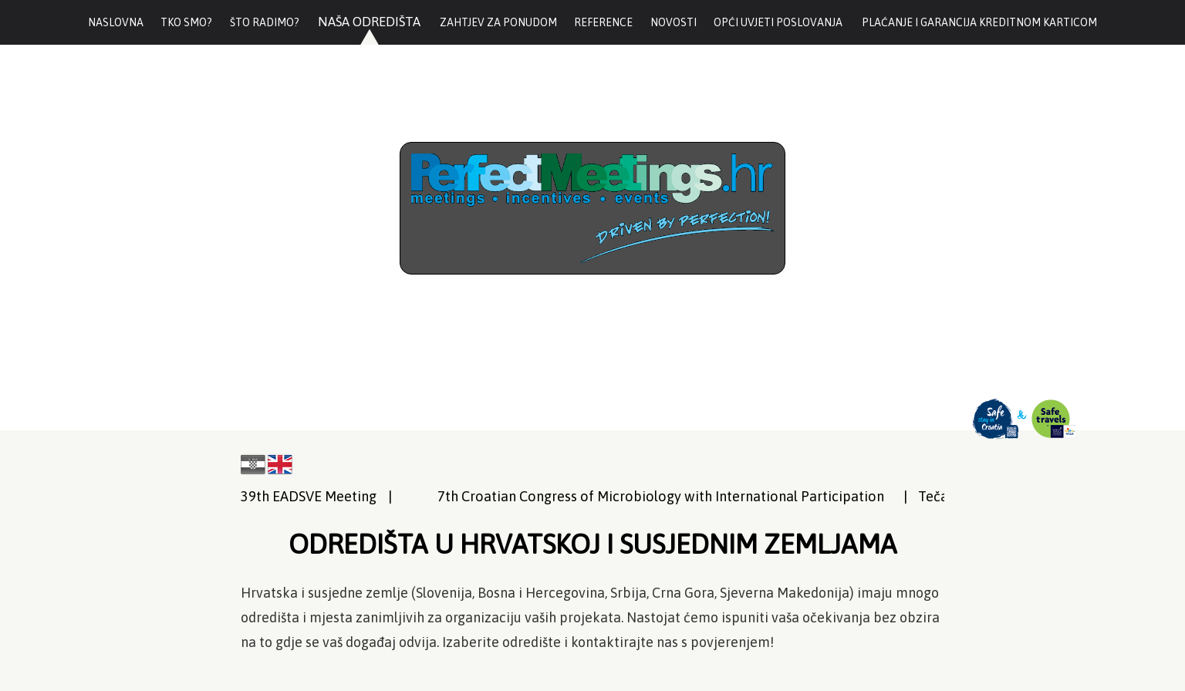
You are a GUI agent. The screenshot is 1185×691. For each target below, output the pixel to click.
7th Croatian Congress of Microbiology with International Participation (660, 496)
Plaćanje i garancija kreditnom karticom (979, 22)
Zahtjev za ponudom (498, 22)
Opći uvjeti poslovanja (778, 22)
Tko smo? (186, 22)
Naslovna (115, 22)
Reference (603, 22)
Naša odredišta (369, 21)
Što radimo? (264, 22)
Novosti (673, 22)
